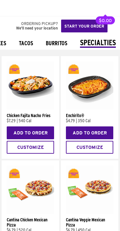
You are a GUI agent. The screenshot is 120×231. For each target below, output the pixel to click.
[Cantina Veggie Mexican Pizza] (89, 212)
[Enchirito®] (89, 108)
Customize (30, 147)
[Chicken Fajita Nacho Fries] (30, 108)
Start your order (84, 26)
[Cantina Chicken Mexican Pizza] (30, 212)
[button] (26, 8)
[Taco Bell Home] (11, 8)
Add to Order (30, 132)
